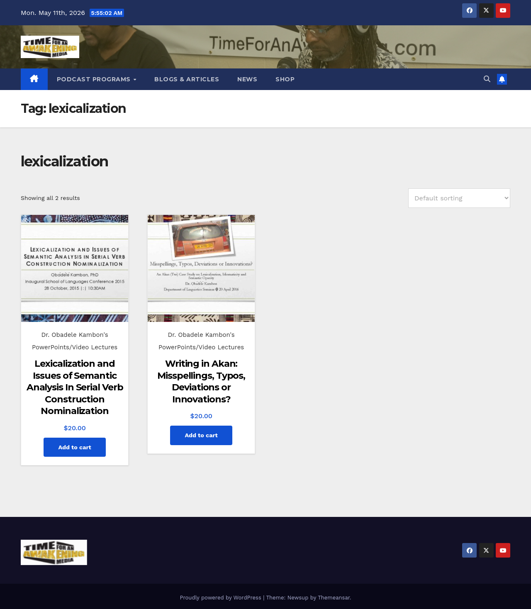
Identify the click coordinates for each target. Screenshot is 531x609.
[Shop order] (459, 198)
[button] (487, 79)
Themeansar (334, 597)
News (247, 79)
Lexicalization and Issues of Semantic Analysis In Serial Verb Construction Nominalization (75, 387)
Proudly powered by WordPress (221, 597)
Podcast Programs (95, 79)
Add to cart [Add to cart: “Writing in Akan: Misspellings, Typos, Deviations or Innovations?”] (201, 435)
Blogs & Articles (186, 79)
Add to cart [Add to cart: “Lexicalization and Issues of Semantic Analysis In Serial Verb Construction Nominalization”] (74, 447)
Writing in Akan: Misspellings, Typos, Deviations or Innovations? (201, 381)
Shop (285, 79)
